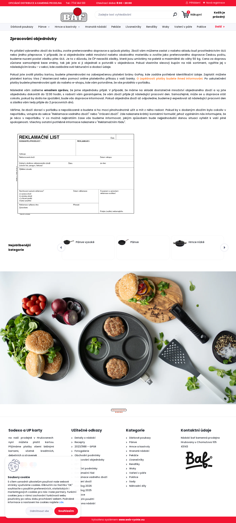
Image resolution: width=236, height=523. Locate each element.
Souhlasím (66, 511)
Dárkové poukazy (22, 27)
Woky (165, 27)
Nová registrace (215, 2)
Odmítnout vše (39, 511)
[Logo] (29, 14)
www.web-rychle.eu (132, 519)
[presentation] (61, 247)
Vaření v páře (183, 27)
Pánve (42, 27)
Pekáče (116, 27)
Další (218, 26)
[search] (151, 15)
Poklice (201, 27)
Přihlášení (194, 2)
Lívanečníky (133, 27)
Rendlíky (151, 27)
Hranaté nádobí (95, 27)
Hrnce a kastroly (66, 27)
